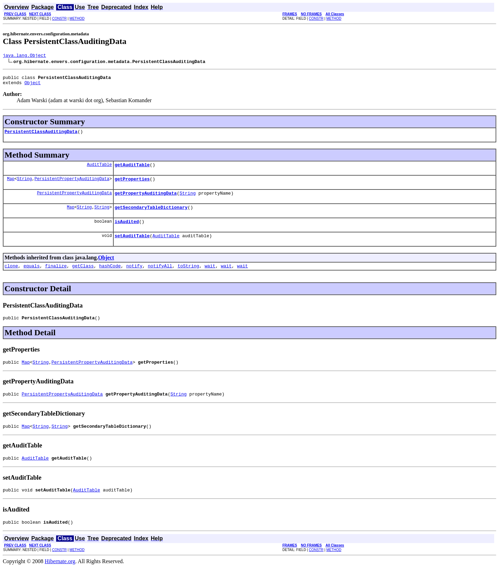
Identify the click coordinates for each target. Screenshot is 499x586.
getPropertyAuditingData (146, 200)
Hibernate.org (60, 580)
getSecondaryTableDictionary (151, 215)
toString (188, 277)
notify (134, 277)
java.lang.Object (24, 56)
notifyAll (160, 277)
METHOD (77, 18)
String (24, 185)
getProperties (132, 185)
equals (32, 277)
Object (32, 85)
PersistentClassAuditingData (41, 135)
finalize (56, 277)
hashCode (110, 277)
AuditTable (99, 169)
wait (209, 277)
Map (11, 185)
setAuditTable (132, 246)
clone (11, 277)
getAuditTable (132, 170)
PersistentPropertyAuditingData (71, 185)
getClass (83, 277)
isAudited (127, 231)
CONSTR (59, 18)
